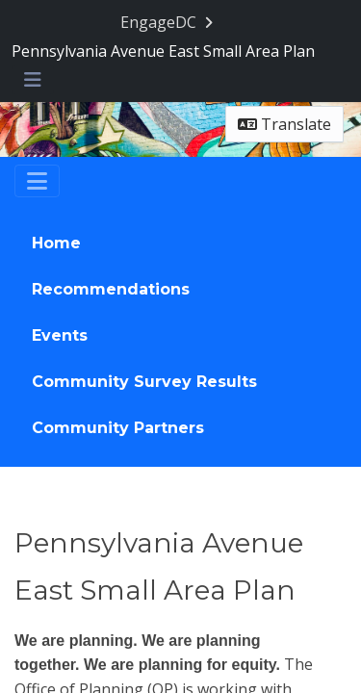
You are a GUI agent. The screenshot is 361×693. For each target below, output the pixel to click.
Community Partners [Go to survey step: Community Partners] (118, 428)
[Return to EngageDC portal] (168, 23)
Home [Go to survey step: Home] (56, 243)
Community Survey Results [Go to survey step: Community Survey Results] (144, 381)
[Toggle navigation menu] (33, 80)
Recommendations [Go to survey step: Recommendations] (111, 289)
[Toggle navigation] (37, 181)
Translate (284, 124)
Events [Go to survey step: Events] (60, 335)
